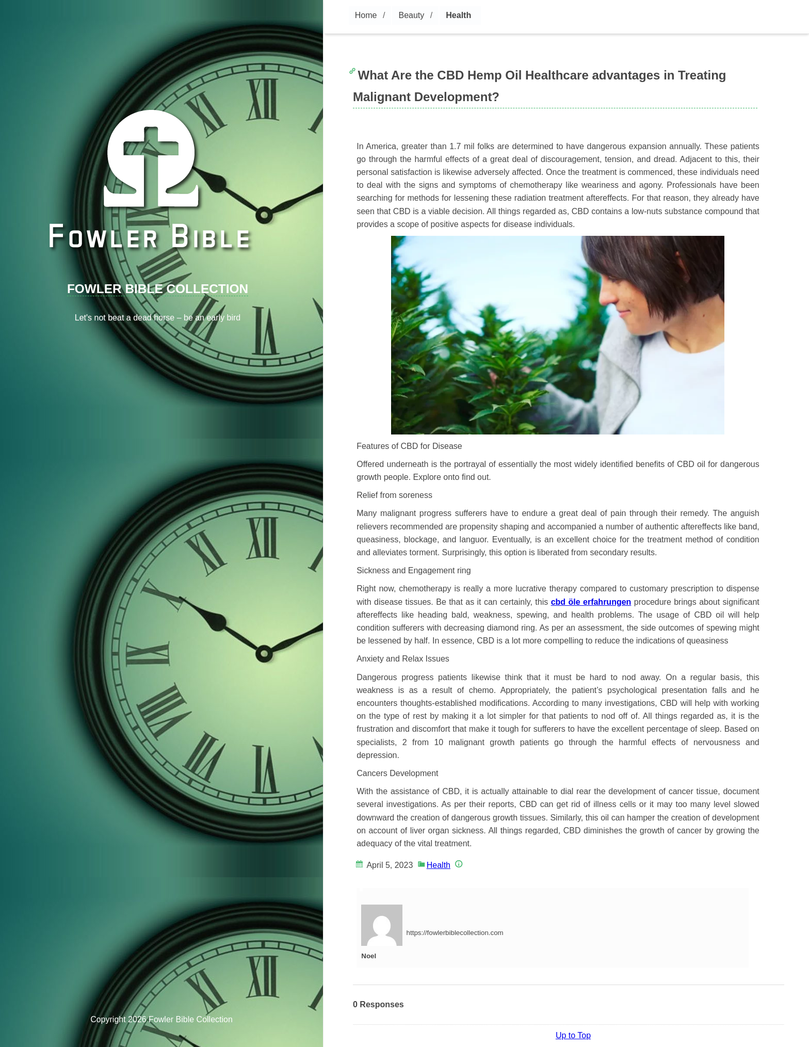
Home (366, 15)
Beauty (411, 15)
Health (458, 15)
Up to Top (573, 1035)
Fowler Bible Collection (157, 289)
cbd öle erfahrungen (591, 602)
